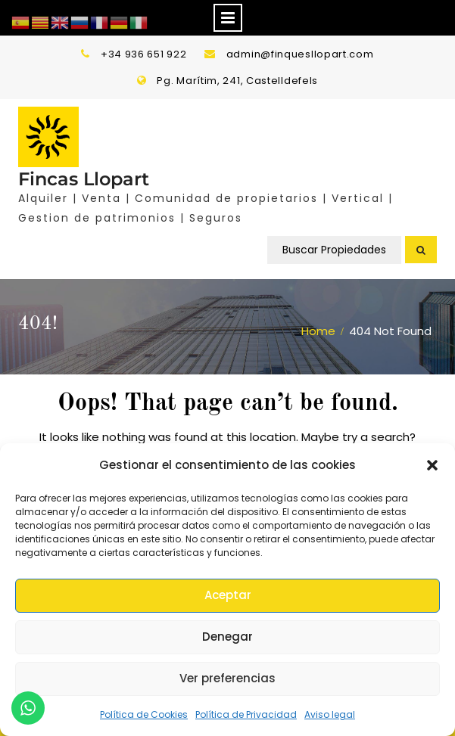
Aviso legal (329, 714)
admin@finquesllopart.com (300, 54)
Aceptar (227, 595)
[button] (432, 465)
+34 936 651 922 (144, 54)
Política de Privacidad (246, 714)
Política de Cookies (144, 714)
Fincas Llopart (83, 179)
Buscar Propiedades (334, 249)
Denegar (227, 636)
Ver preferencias (227, 678)
